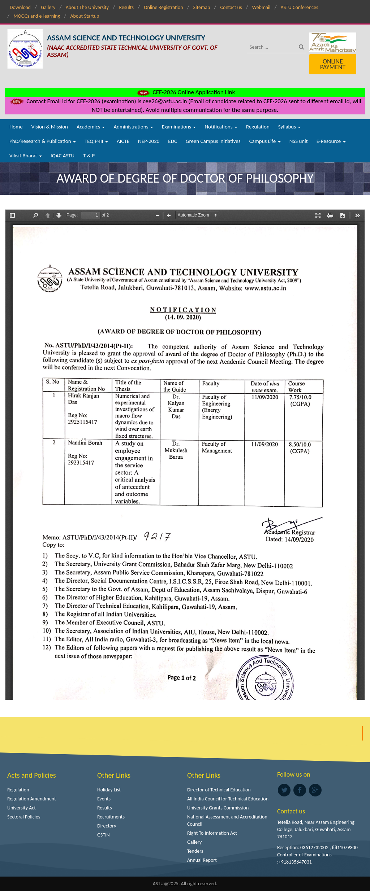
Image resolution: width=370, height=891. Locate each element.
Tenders (195, 851)
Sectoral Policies (23, 817)
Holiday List (109, 790)
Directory (106, 826)
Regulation (258, 126)
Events (104, 799)
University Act (21, 808)
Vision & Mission (49, 126)
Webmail (261, 7)
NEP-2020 (148, 141)
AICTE (123, 141)
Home (16, 126)
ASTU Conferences (299, 7)
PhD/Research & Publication (42, 141)
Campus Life (265, 141)
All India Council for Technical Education (227, 799)
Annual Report (202, 860)
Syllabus (289, 126)
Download (20, 7)
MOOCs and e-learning (36, 16)
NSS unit (298, 141)
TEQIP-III (96, 141)
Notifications (221, 126)
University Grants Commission (218, 808)
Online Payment (332, 64)
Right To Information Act (212, 833)
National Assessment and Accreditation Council (227, 820)
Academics (91, 126)
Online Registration (163, 7)
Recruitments (111, 817)
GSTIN (103, 835)
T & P (89, 155)
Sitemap (201, 7)
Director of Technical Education (219, 790)
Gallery (48, 7)
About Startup (84, 16)
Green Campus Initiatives (213, 141)
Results (126, 7)
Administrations (133, 126)
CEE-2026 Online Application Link (185, 92)
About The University (87, 7)
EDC (172, 141)
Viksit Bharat (25, 155)
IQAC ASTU (62, 155)
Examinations (179, 126)
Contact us (231, 7)
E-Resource (331, 141)
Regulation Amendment (31, 799)
